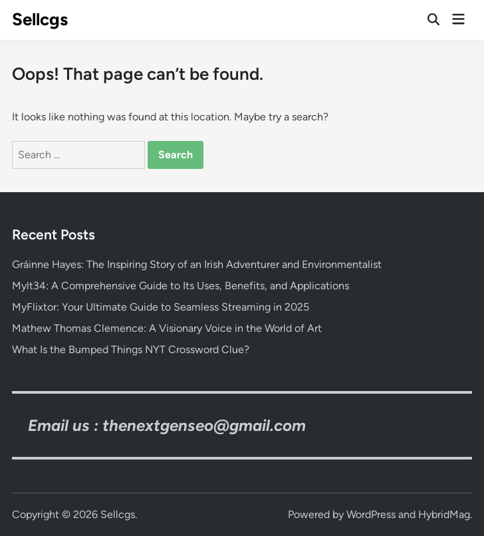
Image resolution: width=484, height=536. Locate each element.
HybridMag (444, 514)
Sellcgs (40, 19)
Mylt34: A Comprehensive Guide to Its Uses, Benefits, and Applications (180, 285)
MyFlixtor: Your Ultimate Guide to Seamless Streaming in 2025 (160, 307)
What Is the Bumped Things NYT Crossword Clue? (130, 349)
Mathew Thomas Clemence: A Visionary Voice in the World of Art (167, 328)
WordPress (371, 514)
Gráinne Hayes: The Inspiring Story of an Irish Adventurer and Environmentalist (197, 264)
